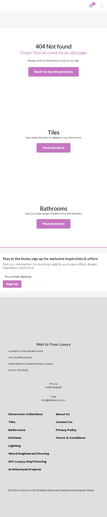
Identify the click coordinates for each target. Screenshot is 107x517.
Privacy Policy (66, 430)
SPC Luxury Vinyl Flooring (27, 461)
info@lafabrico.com (53, 400)
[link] (53, 102)
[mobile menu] (102, 5)
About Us (63, 414)
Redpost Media (84, 490)
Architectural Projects (24, 469)
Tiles (11, 422)
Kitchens (14, 438)
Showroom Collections (25, 414)
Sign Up (12, 284)
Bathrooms (17, 430)
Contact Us (64, 422)
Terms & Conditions (71, 438)
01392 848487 (53, 387)
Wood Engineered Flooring (28, 453)
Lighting (14, 445)
